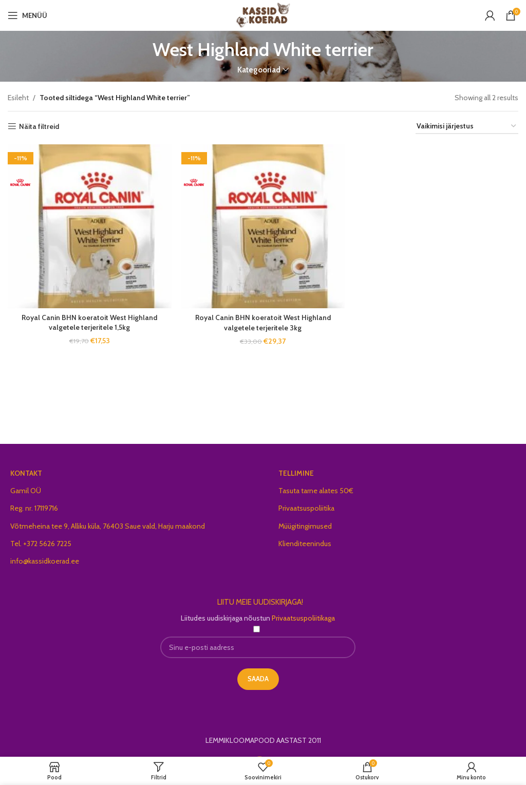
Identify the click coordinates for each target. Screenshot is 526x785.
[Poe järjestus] (467, 126)
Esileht (18, 97)
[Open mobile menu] (27, 15)
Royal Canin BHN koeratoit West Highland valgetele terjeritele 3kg (263, 322)
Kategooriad (258, 69)
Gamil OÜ (25, 490)
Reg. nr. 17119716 (34, 508)
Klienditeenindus (304, 543)
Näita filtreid (39, 126)
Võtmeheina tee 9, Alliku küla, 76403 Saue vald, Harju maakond (107, 526)
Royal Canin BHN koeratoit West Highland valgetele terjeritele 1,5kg (89, 322)
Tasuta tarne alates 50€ (315, 490)
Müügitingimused (305, 526)
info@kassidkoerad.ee (44, 561)
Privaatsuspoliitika (306, 508)
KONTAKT (26, 473)
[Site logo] (263, 14)
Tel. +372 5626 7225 (40, 543)
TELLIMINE (296, 473)
